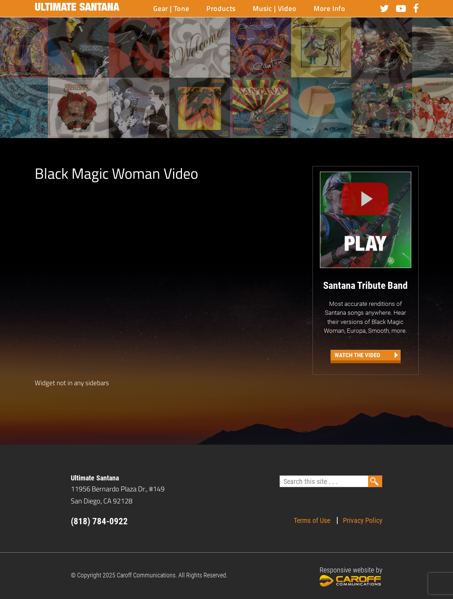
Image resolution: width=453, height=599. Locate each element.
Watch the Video (357, 355)
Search (375, 481)
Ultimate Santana (77, 8)
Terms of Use (312, 520)
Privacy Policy (362, 520)
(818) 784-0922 (99, 521)
